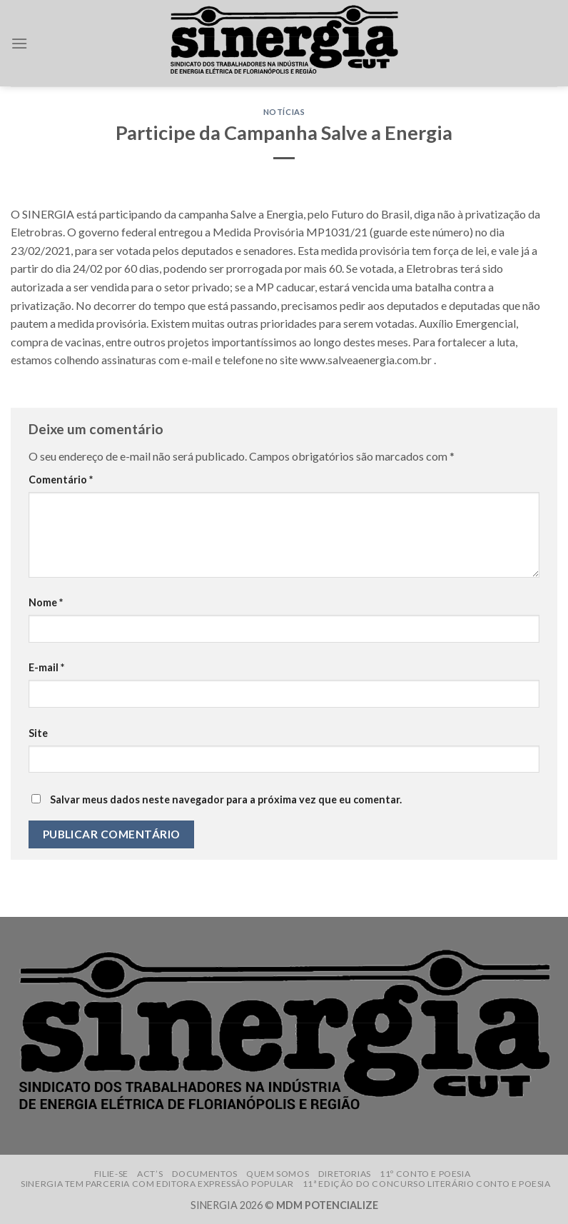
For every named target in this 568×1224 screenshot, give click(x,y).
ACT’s (150, 1173)
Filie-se (111, 1173)
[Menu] (19, 43)
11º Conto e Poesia (425, 1173)
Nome (46, 602)
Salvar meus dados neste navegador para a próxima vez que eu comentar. (226, 799)
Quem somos (277, 1173)
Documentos (205, 1173)
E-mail (46, 667)
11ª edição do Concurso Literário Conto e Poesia (427, 1183)
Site (38, 733)
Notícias (284, 111)
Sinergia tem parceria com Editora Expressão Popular (157, 1183)
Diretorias (344, 1173)
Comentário (61, 479)
